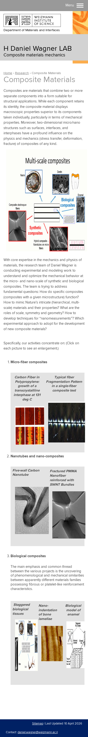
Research (22, 73)
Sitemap (37, 723)
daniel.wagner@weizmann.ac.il (38, 732)
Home (8, 73)
